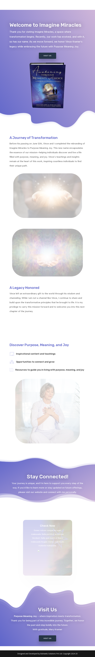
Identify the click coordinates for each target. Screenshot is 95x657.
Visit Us (47, 55)
